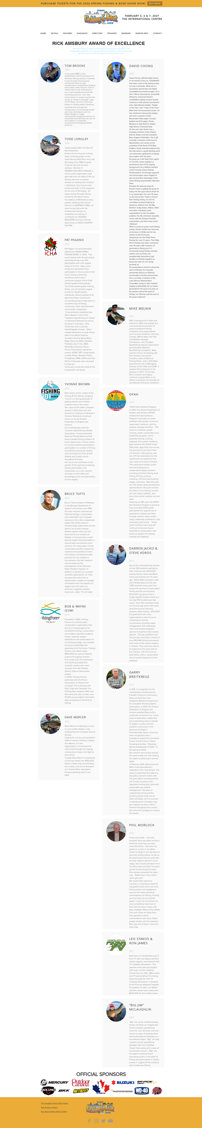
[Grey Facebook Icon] (89, 1121)
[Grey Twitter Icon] (103, 1121)
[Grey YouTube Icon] (110, 1121)
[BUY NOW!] (154, 3)
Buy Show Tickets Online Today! (54, 1111)
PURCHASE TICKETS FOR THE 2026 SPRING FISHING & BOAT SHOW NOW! (93, 3)
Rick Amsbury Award (49, 1107)
